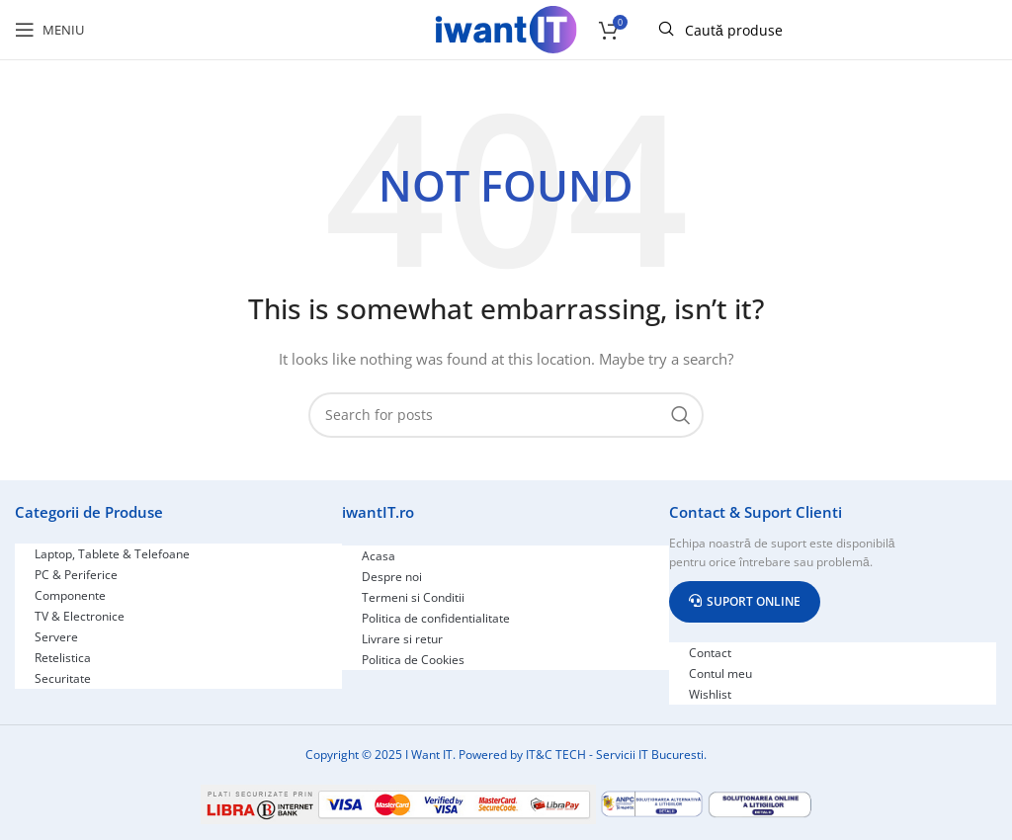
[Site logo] (506, 28)
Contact (710, 652)
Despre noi (392, 576)
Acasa (378, 555)
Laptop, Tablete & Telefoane (112, 554)
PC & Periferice (76, 574)
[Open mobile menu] (49, 29)
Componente (70, 595)
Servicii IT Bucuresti (650, 754)
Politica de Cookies (413, 659)
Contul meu (720, 673)
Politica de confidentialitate (436, 618)
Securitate (63, 678)
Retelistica (63, 657)
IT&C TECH (556, 754)
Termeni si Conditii (413, 597)
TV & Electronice (80, 616)
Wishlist (710, 694)
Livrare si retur (402, 638)
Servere (56, 637)
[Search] (506, 415)
